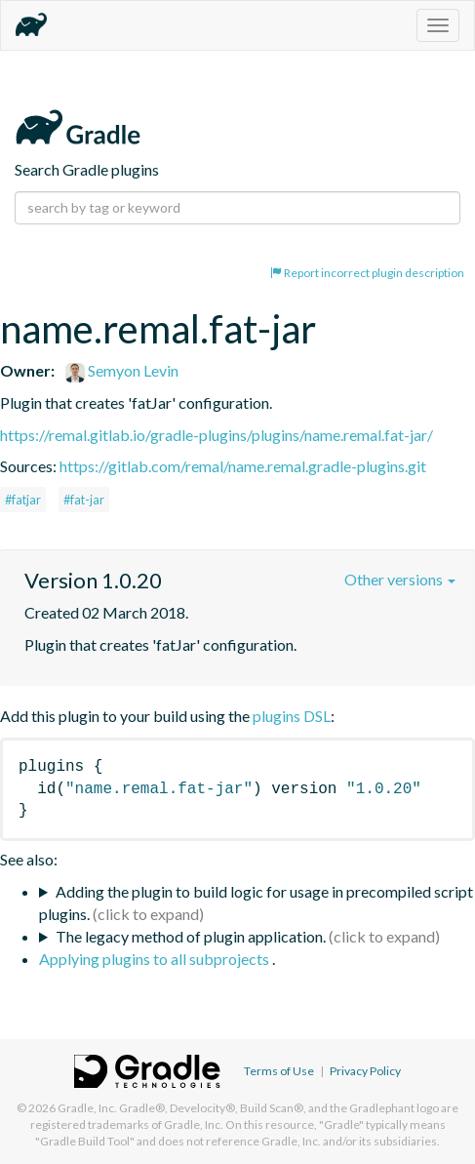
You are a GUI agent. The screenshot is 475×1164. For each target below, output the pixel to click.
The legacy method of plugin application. (191, 936)
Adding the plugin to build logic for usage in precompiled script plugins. (256, 902)
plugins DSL (292, 715)
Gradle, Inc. (87, 1108)
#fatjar (23, 499)
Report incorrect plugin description (367, 272)
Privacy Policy (365, 1071)
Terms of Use (279, 1071)
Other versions (399, 579)
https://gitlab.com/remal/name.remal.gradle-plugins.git (242, 466)
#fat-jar (83, 499)
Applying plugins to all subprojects (155, 958)
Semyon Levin (121, 370)
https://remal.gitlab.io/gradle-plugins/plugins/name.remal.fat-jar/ (216, 434)
